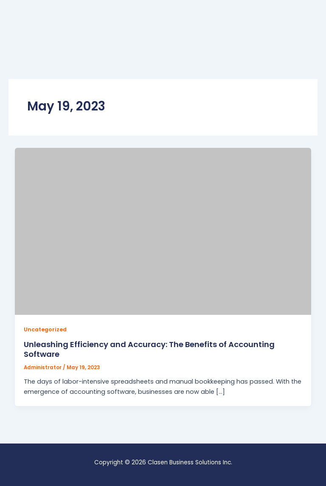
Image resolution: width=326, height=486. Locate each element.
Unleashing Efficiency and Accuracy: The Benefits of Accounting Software (149, 349)
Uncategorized (45, 329)
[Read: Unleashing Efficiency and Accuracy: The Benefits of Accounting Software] (163, 230)
